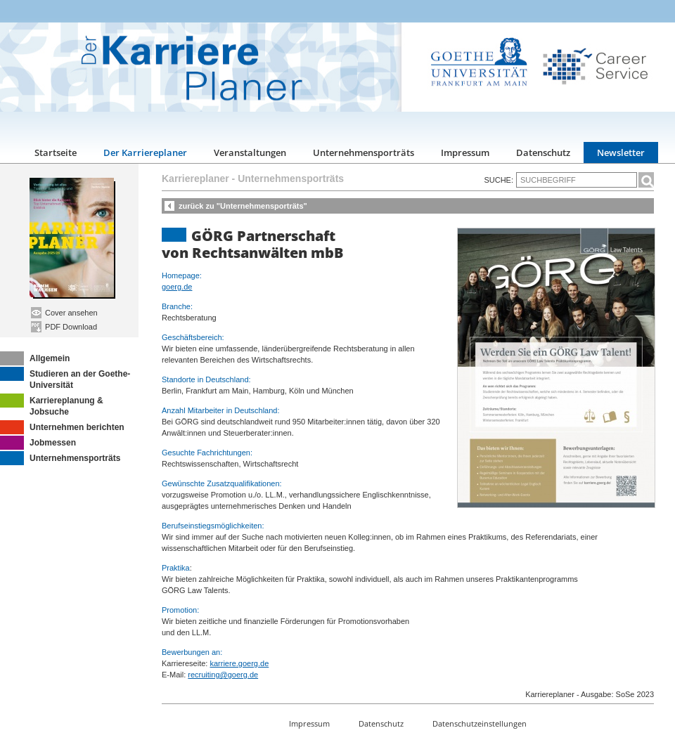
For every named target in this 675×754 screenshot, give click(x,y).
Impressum (465, 152)
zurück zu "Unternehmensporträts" (243, 206)
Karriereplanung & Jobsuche (51, 405)
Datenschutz (543, 152)
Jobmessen (38, 443)
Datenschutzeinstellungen (479, 723)
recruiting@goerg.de (223, 674)
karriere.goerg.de (239, 663)
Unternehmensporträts (363, 152)
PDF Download (64, 327)
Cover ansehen (64, 312)
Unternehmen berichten (62, 427)
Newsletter (621, 152)
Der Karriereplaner (145, 152)
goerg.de (177, 286)
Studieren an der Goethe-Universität (65, 378)
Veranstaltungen (250, 152)
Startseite (55, 152)
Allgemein (35, 358)
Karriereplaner (195, 178)
